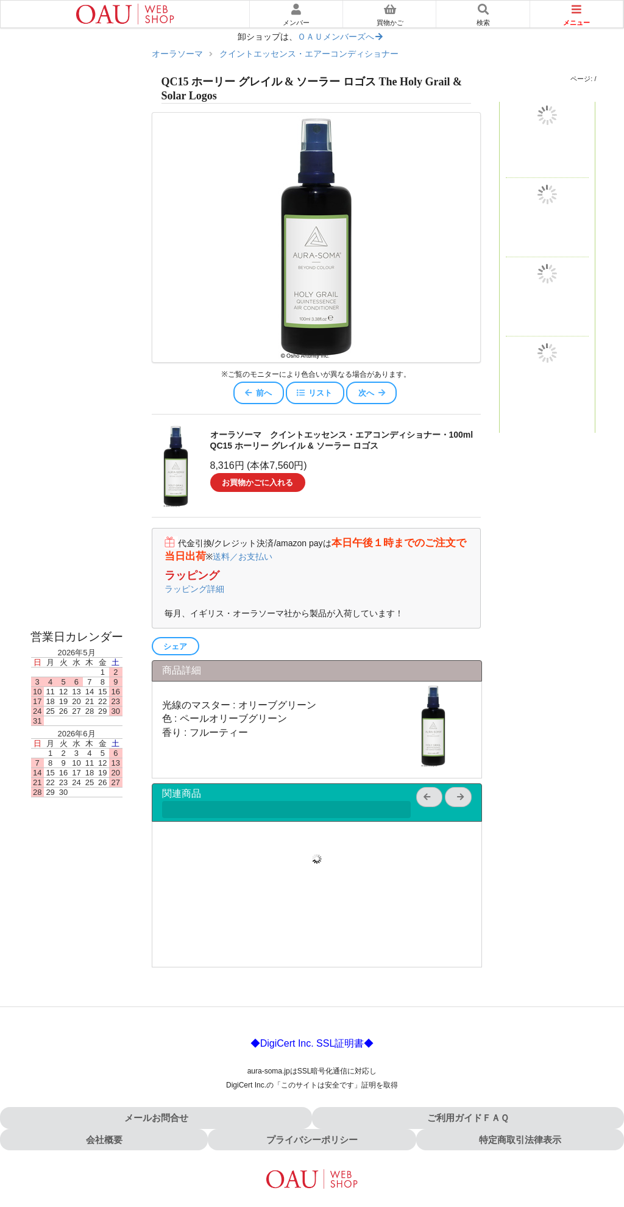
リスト (314, 392)
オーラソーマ (177, 54)
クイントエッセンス (77, 254)
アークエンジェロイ (77, 321)
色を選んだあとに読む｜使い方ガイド (77, 114)
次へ (372, 392)
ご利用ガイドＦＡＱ (468, 1118)
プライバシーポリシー (312, 1139)
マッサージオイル (77, 517)
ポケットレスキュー (77, 287)
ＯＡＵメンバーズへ (340, 36)
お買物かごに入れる (257, 482)
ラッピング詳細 (194, 589)
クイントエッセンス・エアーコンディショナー (309, 54)
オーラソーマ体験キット (77, 153)
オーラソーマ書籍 (77, 591)
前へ (258, 392)
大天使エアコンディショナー (77, 488)
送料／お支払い (242, 556)
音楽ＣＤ (77, 615)
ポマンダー (77, 220)
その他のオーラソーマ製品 (77, 566)
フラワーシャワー (77, 388)
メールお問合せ (156, 1118)
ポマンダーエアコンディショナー (77, 421)
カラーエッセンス (77, 354)
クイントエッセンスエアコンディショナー (77, 455)
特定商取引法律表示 (520, 1139)
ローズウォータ (77, 542)
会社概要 (104, 1139)
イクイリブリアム (77, 187)
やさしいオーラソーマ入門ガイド (77, 75)
